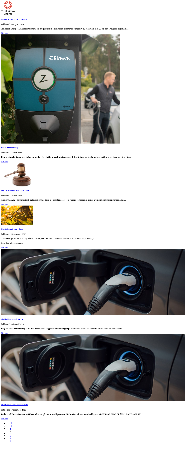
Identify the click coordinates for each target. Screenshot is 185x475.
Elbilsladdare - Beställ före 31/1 (12, 319)
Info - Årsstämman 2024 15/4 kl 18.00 (15, 190)
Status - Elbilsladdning (9, 148)
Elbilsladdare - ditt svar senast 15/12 (14, 405)
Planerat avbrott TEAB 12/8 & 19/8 (14, 19)
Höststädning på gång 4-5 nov (12, 229)
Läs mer (4, 33)
